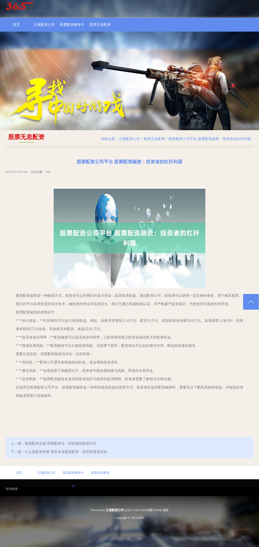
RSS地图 (147, 510)
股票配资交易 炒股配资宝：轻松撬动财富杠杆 (61, 443)
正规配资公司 (44, 25)
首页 (16, 25)
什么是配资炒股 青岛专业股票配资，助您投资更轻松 (66, 452)
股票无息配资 (100, 25)
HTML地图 (161, 510)
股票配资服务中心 (72, 27)
